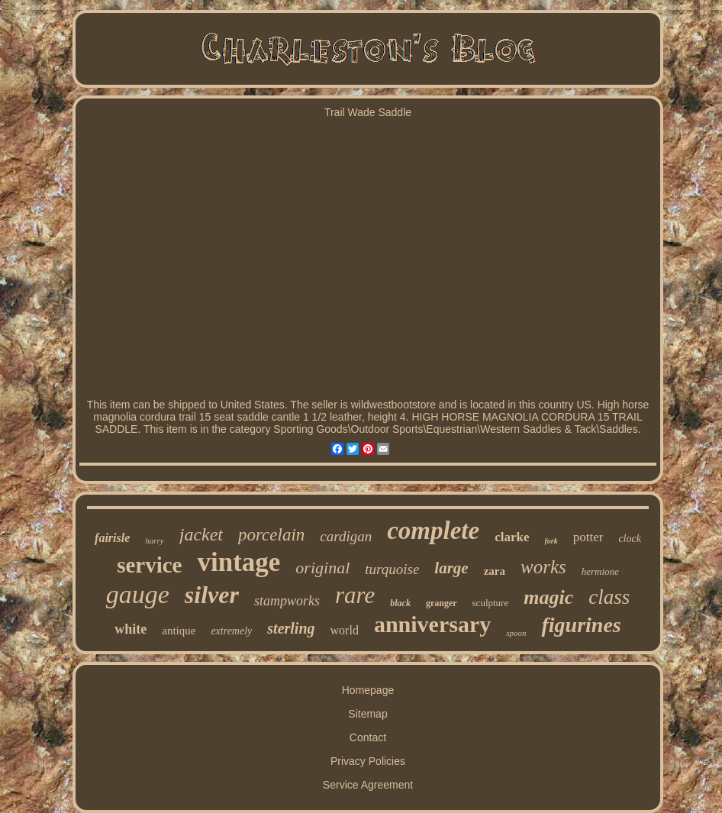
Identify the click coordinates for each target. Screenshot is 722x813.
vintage (238, 562)
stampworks (287, 600)
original (322, 567)
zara (494, 571)
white (130, 629)
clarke (512, 537)
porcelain (271, 534)
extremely (231, 631)
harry (154, 540)
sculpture (490, 602)
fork (551, 541)
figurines (580, 625)
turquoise (392, 569)
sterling (290, 628)
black (400, 603)
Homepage (368, 690)
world (344, 630)
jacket (201, 534)
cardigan (346, 536)
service (149, 565)
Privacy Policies (367, 761)
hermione (600, 571)
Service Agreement (368, 785)
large (451, 568)
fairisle (112, 537)
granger (441, 603)
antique (178, 630)
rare (355, 595)
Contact (368, 737)
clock (629, 538)
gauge (137, 594)
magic (548, 597)
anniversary (432, 624)
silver (212, 594)
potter (588, 537)
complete (433, 530)
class (609, 597)
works (543, 567)
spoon (516, 632)
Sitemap (367, 714)
